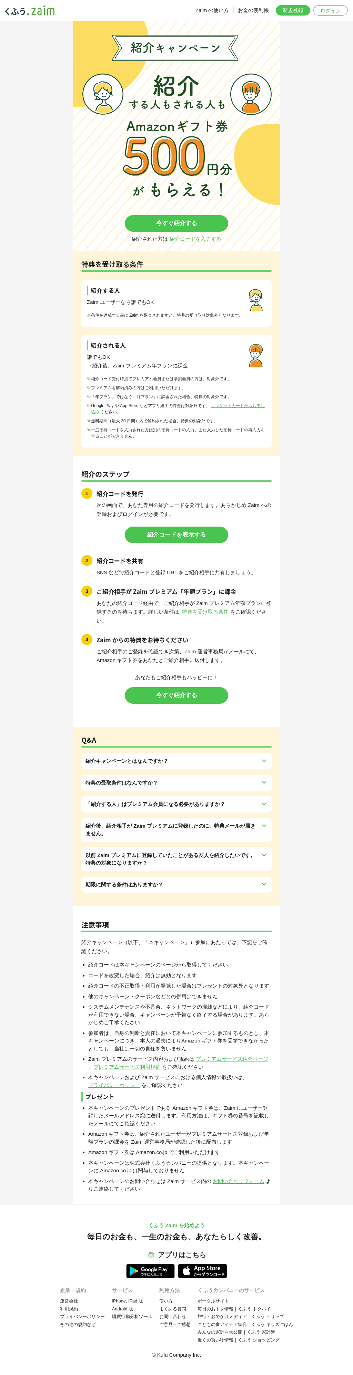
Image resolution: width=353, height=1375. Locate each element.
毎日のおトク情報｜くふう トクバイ (234, 1308)
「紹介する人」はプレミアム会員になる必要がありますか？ (155, 804)
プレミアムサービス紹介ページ (232, 1059)
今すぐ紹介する (176, 223)
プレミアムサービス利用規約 (127, 1067)
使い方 (166, 1301)
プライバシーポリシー (114, 1085)
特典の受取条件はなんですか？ (121, 783)
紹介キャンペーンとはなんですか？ (126, 761)
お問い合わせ (172, 1316)
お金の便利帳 (253, 10)
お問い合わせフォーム (238, 1181)
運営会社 (69, 1301)
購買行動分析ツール (132, 1316)
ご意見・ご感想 (175, 1324)
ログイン (330, 10)
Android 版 (122, 1308)
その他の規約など (78, 1324)
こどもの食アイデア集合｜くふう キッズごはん (245, 1324)
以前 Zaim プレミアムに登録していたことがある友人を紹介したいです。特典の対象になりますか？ (170, 859)
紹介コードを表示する (176, 534)
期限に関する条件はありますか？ (124, 884)
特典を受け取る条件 (205, 612)
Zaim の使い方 (212, 10)
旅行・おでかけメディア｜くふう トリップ (241, 1316)
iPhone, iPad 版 (127, 1301)
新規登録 (293, 10)
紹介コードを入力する (195, 239)
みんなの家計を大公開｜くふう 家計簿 (236, 1332)
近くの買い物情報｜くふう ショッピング (239, 1340)
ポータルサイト (213, 1301)
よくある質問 (172, 1308)
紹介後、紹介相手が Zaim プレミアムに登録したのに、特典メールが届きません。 (170, 830)
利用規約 (69, 1308)
